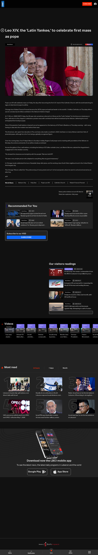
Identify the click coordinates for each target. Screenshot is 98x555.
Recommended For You (22, 206)
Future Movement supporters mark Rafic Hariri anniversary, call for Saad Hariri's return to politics (86, 336)
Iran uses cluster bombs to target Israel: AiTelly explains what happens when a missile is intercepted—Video (10, 336)
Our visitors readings (62, 264)
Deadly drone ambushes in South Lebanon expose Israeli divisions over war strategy (48, 394)
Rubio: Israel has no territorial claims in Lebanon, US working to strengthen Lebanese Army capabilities (81, 394)
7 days (50, 368)
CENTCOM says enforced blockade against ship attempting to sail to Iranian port (77, 308)
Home (10, 552)
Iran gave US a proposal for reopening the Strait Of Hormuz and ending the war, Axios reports (78, 284)
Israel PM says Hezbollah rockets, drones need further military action (47, 416)
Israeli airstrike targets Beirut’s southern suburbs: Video (30, 336)
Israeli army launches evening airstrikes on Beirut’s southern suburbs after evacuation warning (53, 336)
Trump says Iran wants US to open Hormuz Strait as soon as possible (76, 215)
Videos (8, 324)
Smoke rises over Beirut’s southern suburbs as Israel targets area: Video (64, 336)
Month (64, 368)
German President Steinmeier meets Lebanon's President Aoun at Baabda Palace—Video (74, 336)
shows (70, 552)
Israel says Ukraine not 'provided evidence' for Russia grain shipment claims (32, 224)
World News (24, 211)
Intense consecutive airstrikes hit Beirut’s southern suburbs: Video (42, 336)
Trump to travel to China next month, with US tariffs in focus (78, 296)
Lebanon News (68, 269)
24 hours (36, 368)
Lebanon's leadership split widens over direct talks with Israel (16, 394)
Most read (10, 367)
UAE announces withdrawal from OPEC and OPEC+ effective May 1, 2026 (16, 416)
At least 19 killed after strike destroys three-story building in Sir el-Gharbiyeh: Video (20, 336)
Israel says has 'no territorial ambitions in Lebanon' (81, 416)
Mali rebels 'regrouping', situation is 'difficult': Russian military (76, 224)
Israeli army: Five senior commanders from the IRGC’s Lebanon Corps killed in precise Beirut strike (78, 273)
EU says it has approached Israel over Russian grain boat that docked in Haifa (34, 215)
